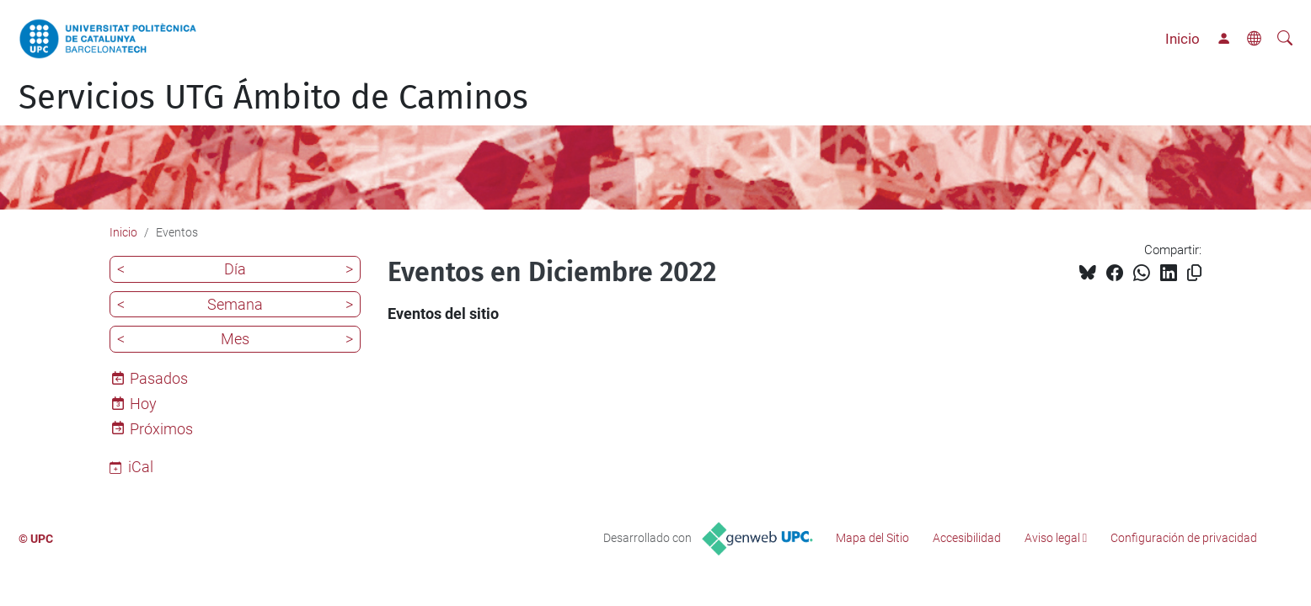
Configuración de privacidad (1183, 538)
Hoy (143, 403)
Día (235, 269)
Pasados (159, 378)
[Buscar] (1284, 38)
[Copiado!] (1194, 273)
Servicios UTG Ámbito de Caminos (273, 97)
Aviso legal (1052, 538)
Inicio (1182, 38)
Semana (235, 304)
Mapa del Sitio (872, 538)
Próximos (161, 429)
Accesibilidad (967, 538)
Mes (235, 339)
